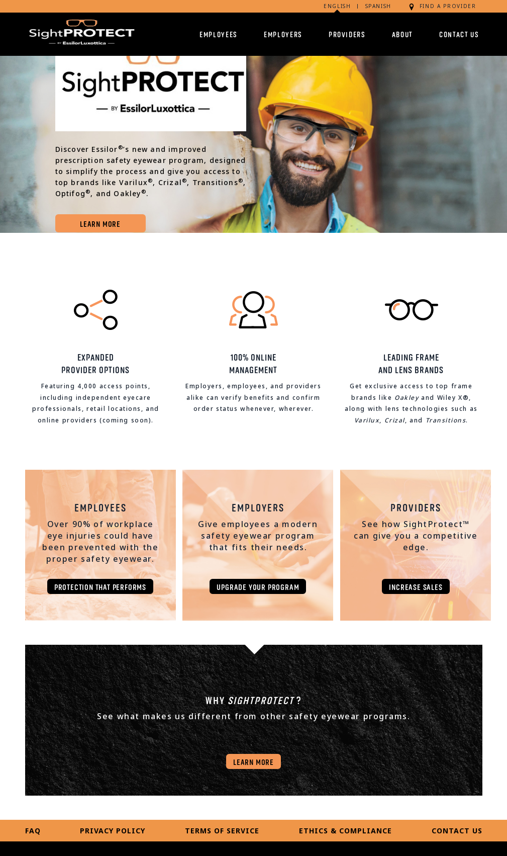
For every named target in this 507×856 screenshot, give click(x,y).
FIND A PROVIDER (442, 7)
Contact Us (459, 33)
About (402, 33)
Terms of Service (222, 830)
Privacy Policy (112, 830)
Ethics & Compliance (345, 830)
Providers (347, 33)
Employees (218, 33)
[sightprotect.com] (80, 34)
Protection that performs (100, 586)
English (337, 6)
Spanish (378, 6)
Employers (283, 33)
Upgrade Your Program (258, 586)
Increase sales (415, 586)
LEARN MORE (100, 223)
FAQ (33, 830)
